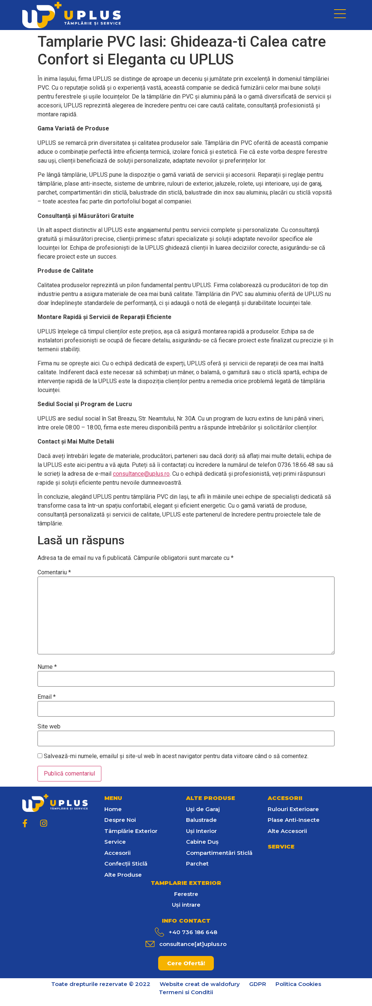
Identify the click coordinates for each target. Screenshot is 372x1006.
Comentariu (54, 572)
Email (46, 697)
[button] (186, 963)
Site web (49, 727)
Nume (47, 667)
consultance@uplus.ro (141, 473)
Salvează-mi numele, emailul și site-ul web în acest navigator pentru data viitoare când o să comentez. (176, 756)
